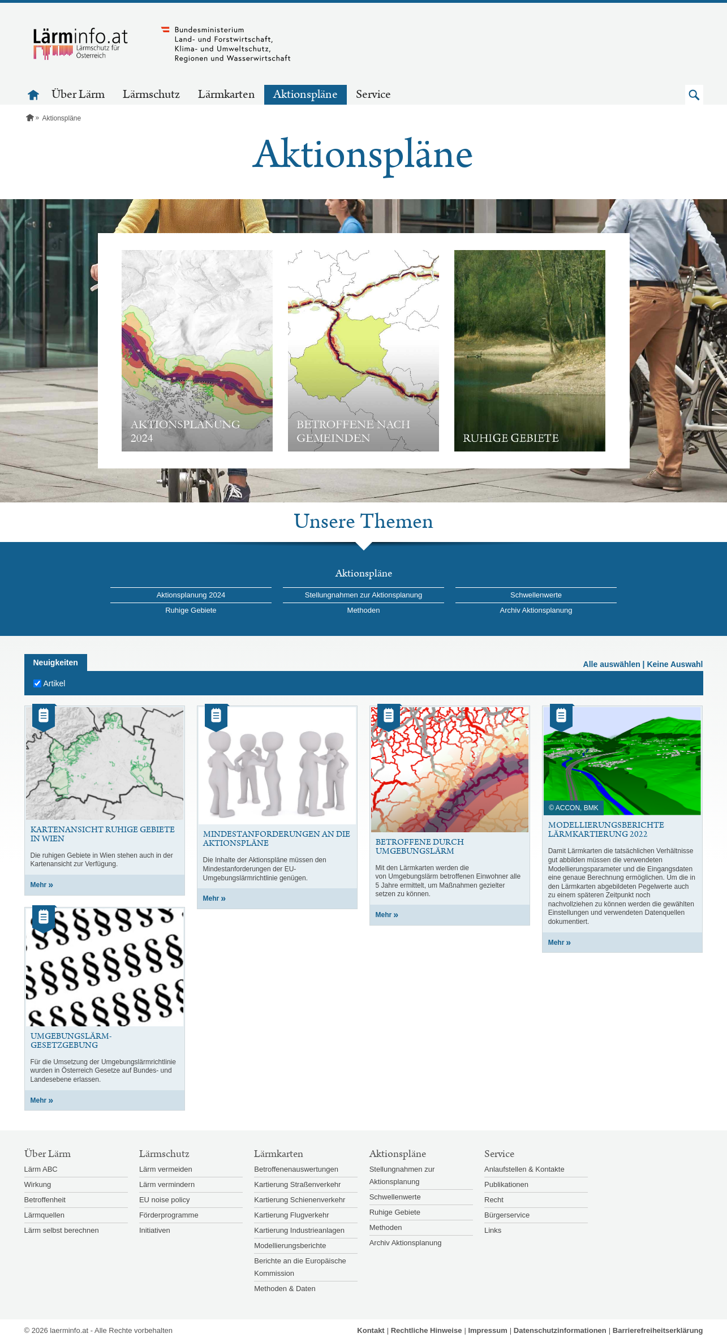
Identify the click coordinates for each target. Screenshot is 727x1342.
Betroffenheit (45, 1199)
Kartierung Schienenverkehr (299, 1199)
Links (492, 1230)
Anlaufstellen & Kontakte (524, 1169)
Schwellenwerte (536, 595)
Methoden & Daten (284, 1288)
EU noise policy (164, 1199)
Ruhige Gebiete (190, 610)
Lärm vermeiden (165, 1169)
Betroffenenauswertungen (296, 1169)
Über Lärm (78, 94)
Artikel (55, 683)
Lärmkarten (226, 94)
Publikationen (506, 1184)
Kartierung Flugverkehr (291, 1215)
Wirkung (37, 1184)
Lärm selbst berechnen (61, 1230)
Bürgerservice (507, 1215)
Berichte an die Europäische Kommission (300, 1267)
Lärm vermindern (167, 1184)
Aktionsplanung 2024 (191, 595)
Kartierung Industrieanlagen (299, 1230)
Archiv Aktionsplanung (536, 610)
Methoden (363, 610)
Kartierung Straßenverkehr (297, 1184)
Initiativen (154, 1230)
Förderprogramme (169, 1215)
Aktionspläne (305, 94)
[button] (694, 95)
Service (373, 94)
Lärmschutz (151, 94)
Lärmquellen (44, 1215)
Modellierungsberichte (290, 1245)
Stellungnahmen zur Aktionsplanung (363, 595)
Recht (494, 1199)
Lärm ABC (41, 1169)
